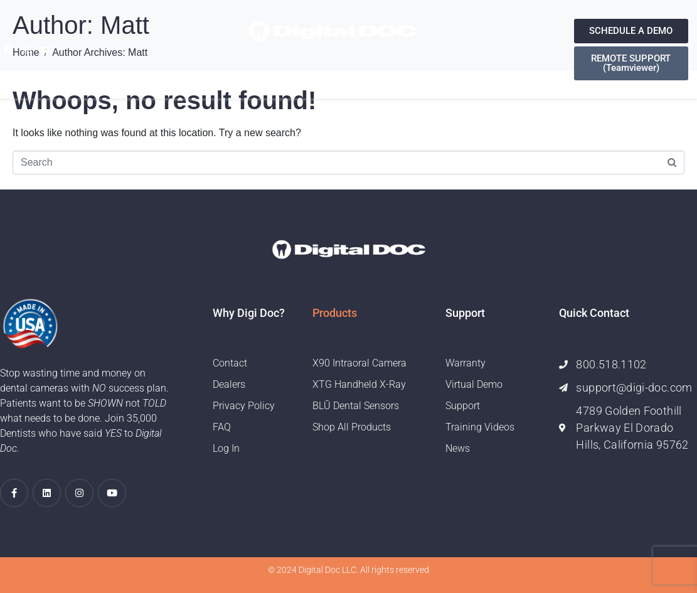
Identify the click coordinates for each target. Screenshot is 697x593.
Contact (463, 74)
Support (348, 74)
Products (288, 74)
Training (405, 74)
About (233, 74)
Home (191, 74)
